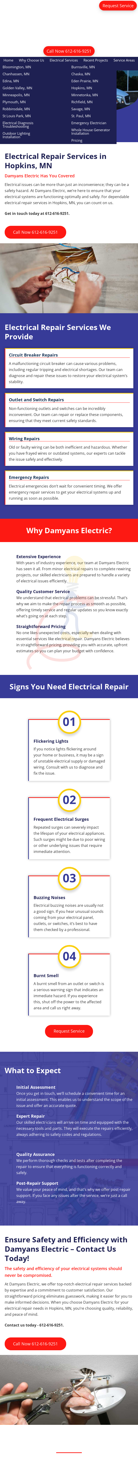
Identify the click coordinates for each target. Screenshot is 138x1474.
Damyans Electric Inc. (69, 27)
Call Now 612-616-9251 (69, 51)
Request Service (117, 5)
